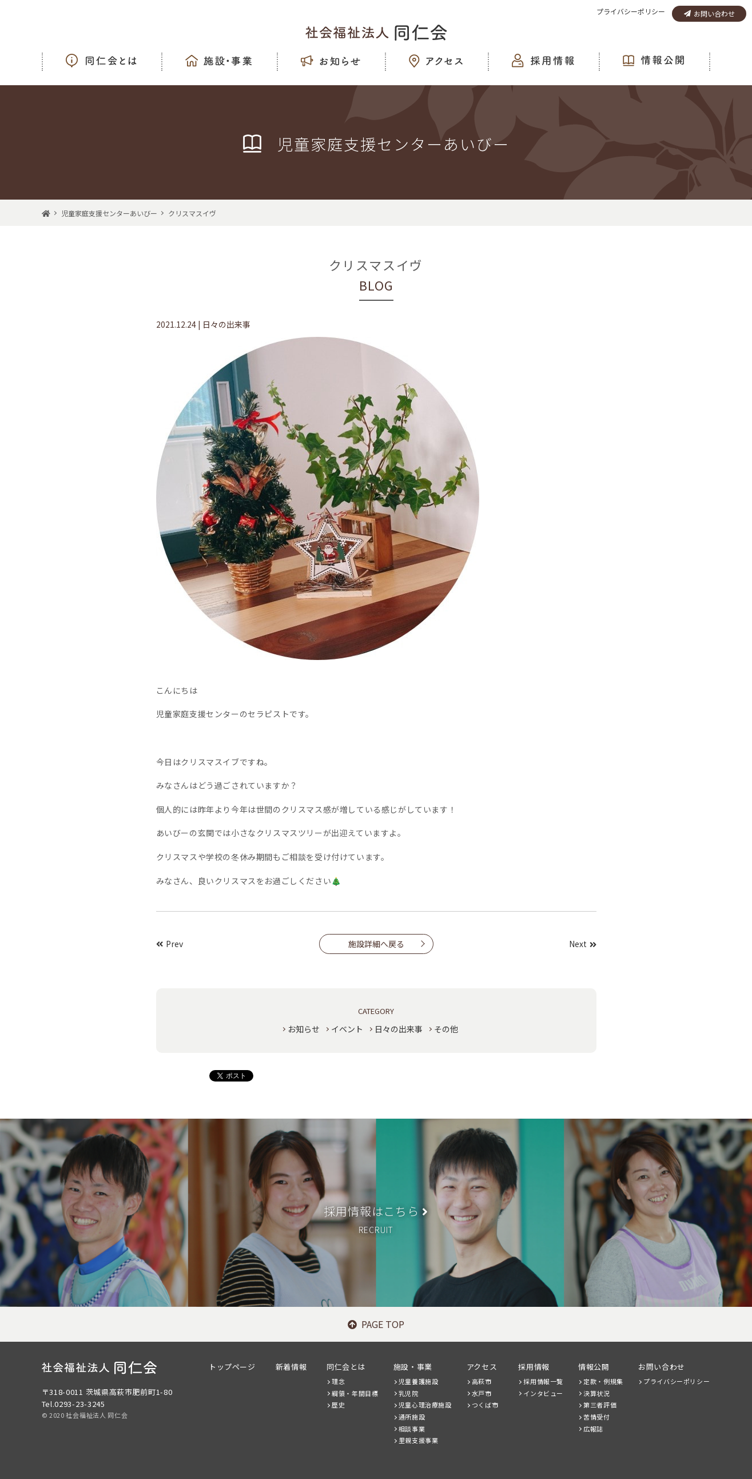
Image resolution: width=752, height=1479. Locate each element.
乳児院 (409, 1393)
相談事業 (412, 1428)
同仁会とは (346, 1366)
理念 (338, 1381)
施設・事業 (412, 1366)
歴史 (338, 1404)
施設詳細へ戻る (376, 943)
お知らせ (304, 1029)
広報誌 (593, 1428)
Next (582, 943)
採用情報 (533, 1366)
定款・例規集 (603, 1381)
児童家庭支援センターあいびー (109, 213)
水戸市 (482, 1393)
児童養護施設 (419, 1381)
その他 (446, 1029)
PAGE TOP (376, 1324)
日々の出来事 (399, 1029)
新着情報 (291, 1366)
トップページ (232, 1366)
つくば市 (485, 1404)
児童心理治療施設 (425, 1404)
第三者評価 (599, 1404)
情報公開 (593, 1366)
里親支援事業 (419, 1440)
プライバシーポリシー (630, 11)
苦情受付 (596, 1416)
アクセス (482, 1366)
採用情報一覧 (543, 1381)
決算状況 (596, 1393)
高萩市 (482, 1381)
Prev (169, 943)
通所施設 (412, 1416)
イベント (347, 1029)
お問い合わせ (709, 13)
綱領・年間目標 (355, 1393)
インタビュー (543, 1393)
